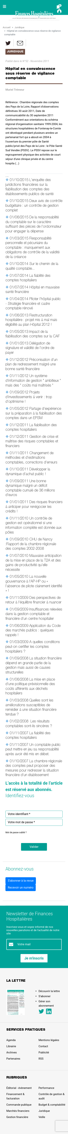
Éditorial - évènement (19, 1088)
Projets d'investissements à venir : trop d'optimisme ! (28, 397)
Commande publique (18, 1104)
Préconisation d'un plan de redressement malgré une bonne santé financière (31, 364)
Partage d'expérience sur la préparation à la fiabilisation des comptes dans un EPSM (33, 413)
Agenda (11, 1040)
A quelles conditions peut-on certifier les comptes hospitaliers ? (32, 647)
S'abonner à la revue (21, 880)
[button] (34, 847)
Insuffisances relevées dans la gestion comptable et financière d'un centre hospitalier (33, 614)
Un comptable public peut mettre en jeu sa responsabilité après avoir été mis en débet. (33, 749)
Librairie (11, 1046)
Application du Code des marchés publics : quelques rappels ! (33, 630)
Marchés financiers (17, 1111)
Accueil (6, 27)
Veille (42, 1117)
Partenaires (13, 1058)
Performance (46, 1088)
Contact (43, 1046)
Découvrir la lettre (49, 991)
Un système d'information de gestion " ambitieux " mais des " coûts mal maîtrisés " (33, 380)
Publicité (44, 1052)
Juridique (19, 27)
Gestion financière (17, 1117)
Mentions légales (49, 1040)
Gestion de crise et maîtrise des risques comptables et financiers (31, 441)
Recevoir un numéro (20, 887)
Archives (11, 1052)
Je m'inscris (34, 958)
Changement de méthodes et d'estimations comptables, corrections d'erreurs (31, 458)
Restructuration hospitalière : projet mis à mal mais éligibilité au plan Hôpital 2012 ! (31, 320)
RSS (41, 1058)
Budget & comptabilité (52, 1104)
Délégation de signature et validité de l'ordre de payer (29, 348)
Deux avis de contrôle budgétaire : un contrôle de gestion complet (33, 205)
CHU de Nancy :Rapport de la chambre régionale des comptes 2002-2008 (30, 544)
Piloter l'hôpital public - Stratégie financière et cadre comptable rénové (33, 304)
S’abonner (45, 996)
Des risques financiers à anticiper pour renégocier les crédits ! (34, 507)
